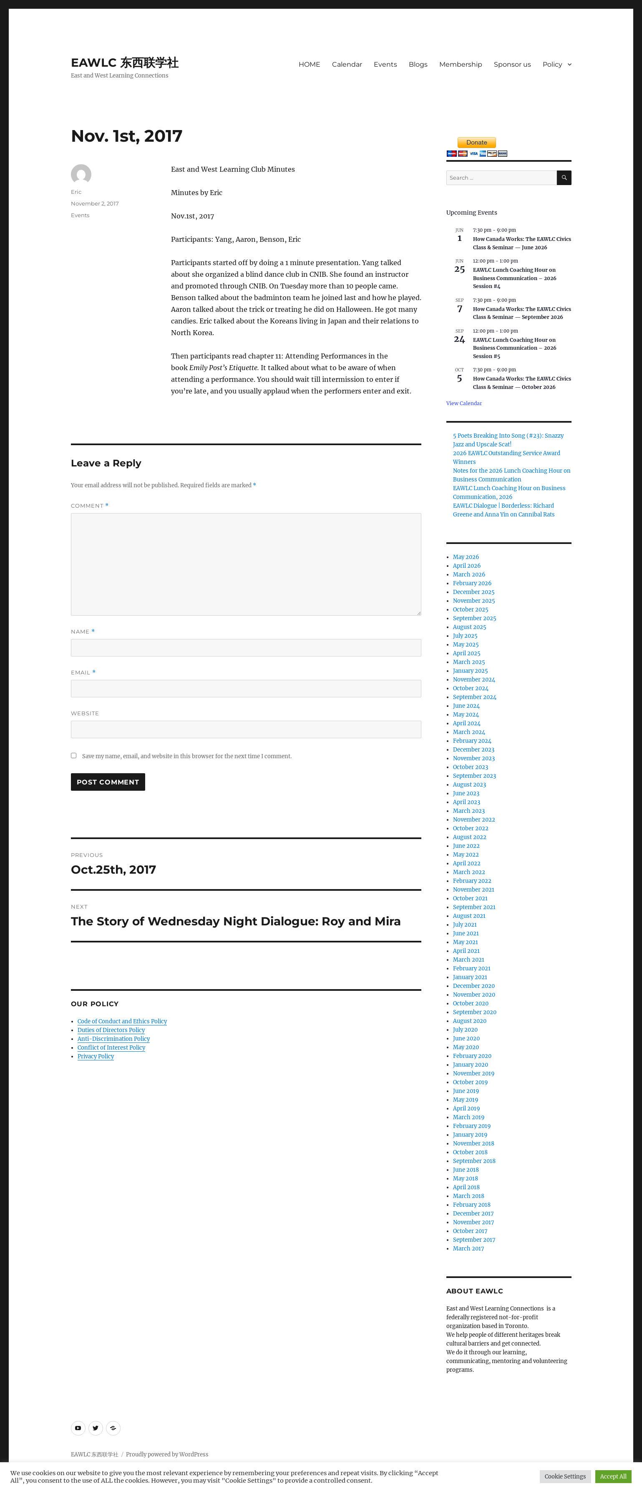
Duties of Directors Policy (111, 1030)
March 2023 (469, 810)
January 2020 (470, 1064)
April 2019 (466, 1108)
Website (85, 713)
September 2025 (474, 618)
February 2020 (472, 1056)
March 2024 (469, 732)
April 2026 (467, 565)
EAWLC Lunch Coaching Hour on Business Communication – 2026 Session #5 (514, 348)
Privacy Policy (96, 1056)
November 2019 (474, 1073)
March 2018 (468, 1196)
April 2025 (467, 653)
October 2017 (470, 1231)
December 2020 (474, 986)
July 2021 (465, 924)
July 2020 (465, 1029)
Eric (76, 191)
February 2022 (472, 881)
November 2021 (473, 889)
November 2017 (473, 1222)
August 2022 (469, 837)
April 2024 (467, 723)
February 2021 (472, 968)
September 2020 (474, 1012)
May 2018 (465, 1178)
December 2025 (474, 592)
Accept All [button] (613, 1476)
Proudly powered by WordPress (167, 1454)
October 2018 (470, 1152)
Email (83, 672)
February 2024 (472, 740)
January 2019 (470, 1134)
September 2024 (474, 697)
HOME (309, 64)
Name (83, 631)
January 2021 (470, 977)
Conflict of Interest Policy (111, 1047)
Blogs (418, 64)
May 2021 (465, 942)
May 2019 (465, 1099)
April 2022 (467, 863)
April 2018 (466, 1187)
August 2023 (469, 784)
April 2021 (466, 951)
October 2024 (470, 688)
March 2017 (468, 1248)
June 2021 (466, 933)
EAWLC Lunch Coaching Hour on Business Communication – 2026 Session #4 (514, 278)
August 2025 (469, 627)
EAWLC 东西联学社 (125, 62)
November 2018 (473, 1143)
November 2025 (474, 600)
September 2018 (474, 1161)
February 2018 (472, 1204)
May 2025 (466, 644)
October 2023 (470, 767)
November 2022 (474, 819)
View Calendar (464, 403)
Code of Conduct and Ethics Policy (122, 1021)
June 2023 (466, 793)
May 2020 (466, 1047)
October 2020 (470, 1003)
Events (385, 64)
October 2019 (470, 1082)
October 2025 (470, 609)
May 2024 (466, 714)
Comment (90, 505)
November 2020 (474, 994)
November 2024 (474, 679)
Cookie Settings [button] (565, 1476)
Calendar (347, 64)
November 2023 (474, 758)
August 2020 (469, 1021)
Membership (460, 64)
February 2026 (472, 583)
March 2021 (468, 959)
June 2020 (466, 1038)
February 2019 (472, 1126)
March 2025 (469, 662)
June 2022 (466, 845)
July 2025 (465, 635)
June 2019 (466, 1091)
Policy (552, 64)
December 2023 (473, 749)
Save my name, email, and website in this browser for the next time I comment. (187, 756)
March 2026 (469, 574)
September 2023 (474, 775)
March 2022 (469, 872)
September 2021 (474, 907)
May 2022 (466, 854)
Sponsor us (512, 64)
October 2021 (470, 898)
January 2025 (470, 670)
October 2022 (470, 828)
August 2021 (469, 916)
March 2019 (469, 1117)
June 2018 (466, 1169)
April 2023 (466, 802)
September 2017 (474, 1239)
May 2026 (466, 557)
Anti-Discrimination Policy (114, 1038)
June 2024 (466, 705)
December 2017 (473, 1213)
